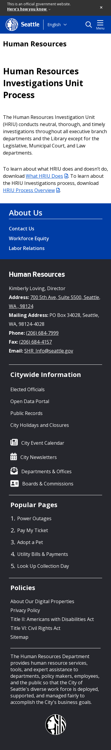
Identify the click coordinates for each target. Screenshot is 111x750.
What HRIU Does (47, 176)
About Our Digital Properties (42, 601)
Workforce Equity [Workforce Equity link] (29, 238)
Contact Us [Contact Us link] (21, 228)
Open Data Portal (29, 401)
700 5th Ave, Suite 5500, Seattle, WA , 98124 (54, 301)
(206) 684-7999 (42, 333)
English (54, 24)
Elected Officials (27, 389)
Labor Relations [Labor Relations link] (27, 248)
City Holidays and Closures (39, 425)
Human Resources (35, 43)
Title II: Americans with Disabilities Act (52, 619)
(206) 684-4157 (35, 342)
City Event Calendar (42, 443)
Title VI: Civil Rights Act (35, 628)
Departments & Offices (46, 471)
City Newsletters (38, 457)
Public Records (26, 413)
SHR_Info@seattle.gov (48, 351)
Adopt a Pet (30, 542)
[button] (101, 7)
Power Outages (34, 518)
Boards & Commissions (47, 483)
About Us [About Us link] (25, 212)
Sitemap (19, 637)
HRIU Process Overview (31, 190)
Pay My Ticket (32, 530)
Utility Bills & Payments (42, 554)
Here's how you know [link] (29, 9)
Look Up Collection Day (43, 566)
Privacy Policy (25, 610)
